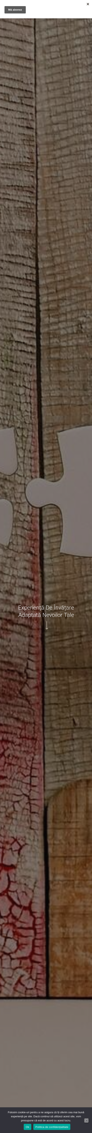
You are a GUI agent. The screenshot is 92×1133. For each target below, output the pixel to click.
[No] (86, 1120)
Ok (27, 1127)
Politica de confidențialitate (51, 1127)
